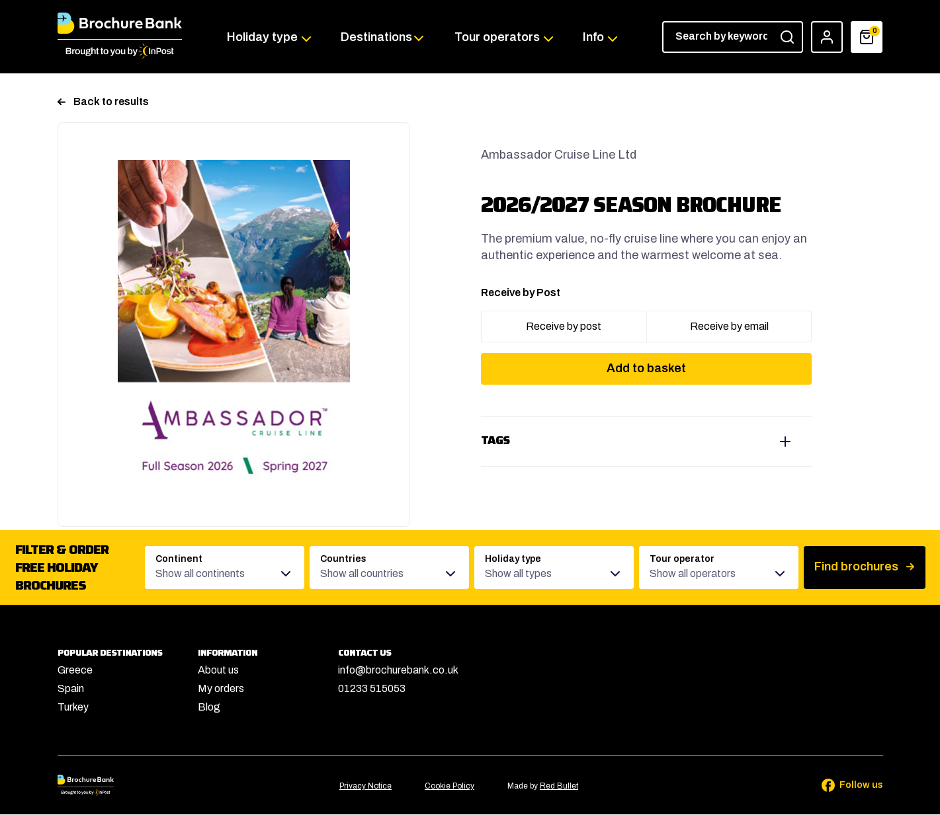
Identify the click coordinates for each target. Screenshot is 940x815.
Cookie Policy (449, 787)
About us (218, 670)
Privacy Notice (365, 787)
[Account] (827, 37)
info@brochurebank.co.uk (398, 670)
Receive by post (563, 326)
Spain (71, 689)
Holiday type (263, 37)
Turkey (73, 707)
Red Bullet (559, 787)
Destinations (376, 37)
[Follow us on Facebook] (843, 786)
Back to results (103, 102)
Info (592, 37)
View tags (646, 442)
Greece (75, 670)
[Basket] (867, 37)
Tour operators (497, 37)
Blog (209, 707)
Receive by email (729, 326)
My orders (221, 689)
